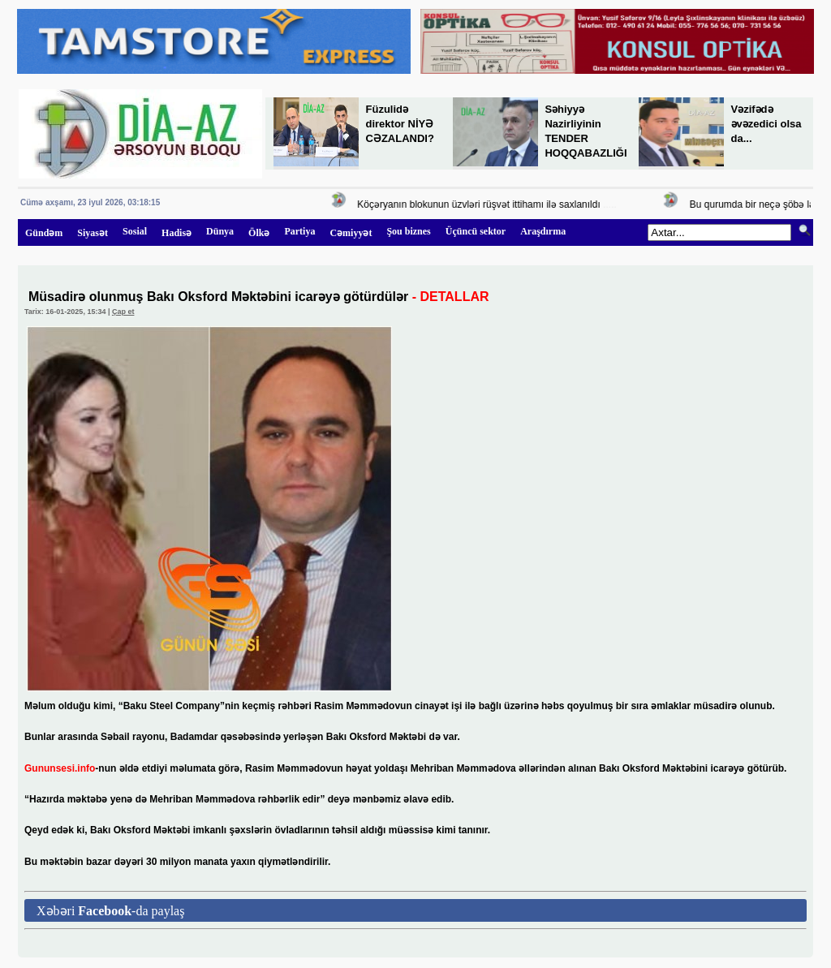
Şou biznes (408, 231)
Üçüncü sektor (476, 231)
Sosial (135, 231)
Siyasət (92, 233)
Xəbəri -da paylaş (110, 911)
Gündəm (43, 233)
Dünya (220, 231)
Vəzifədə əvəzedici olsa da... (766, 123)
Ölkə (258, 233)
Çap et (123, 312)
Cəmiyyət (350, 233)
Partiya (299, 231)
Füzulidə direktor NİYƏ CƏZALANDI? (400, 123)
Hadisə (176, 233)
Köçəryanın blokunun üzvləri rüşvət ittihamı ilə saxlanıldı (481, 204)
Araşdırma (543, 231)
